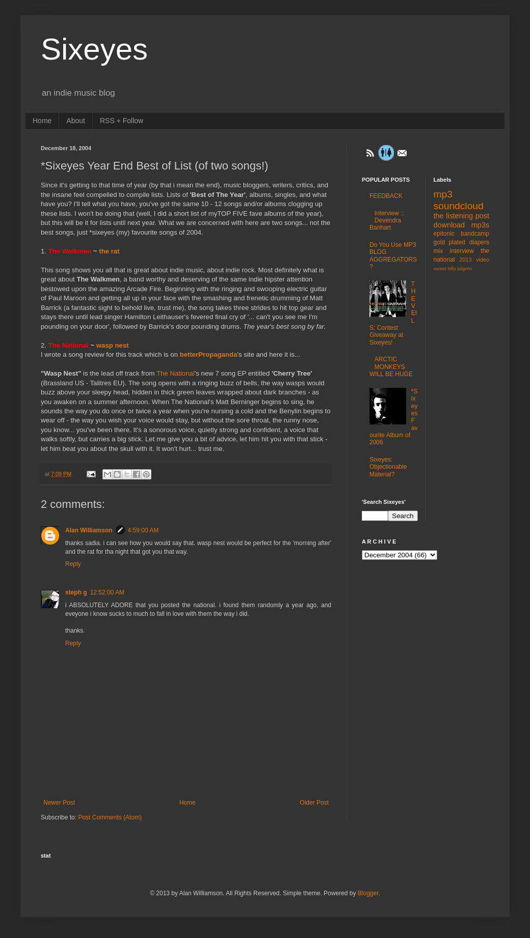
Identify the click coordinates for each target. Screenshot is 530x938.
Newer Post (59, 802)
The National (175, 373)
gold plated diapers (462, 242)
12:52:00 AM (107, 592)
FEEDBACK (386, 196)
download (449, 225)
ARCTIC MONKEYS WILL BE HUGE (391, 367)
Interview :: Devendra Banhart (386, 221)
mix (438, 250)
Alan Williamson (89, 530)
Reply (73, 563)
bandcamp (475, 233)
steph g (76, 592)
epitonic (444, 233)
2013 (466, 260)
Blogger (368, 893)
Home (42, 121)
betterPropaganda (208, 354)
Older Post (314, 802)
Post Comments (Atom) (110, 817)
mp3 (443, 194)
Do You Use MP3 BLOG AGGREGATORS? (393, 255)
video (482, 260)
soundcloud (459, 206)
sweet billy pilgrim (453, 268)
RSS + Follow (121, 121)
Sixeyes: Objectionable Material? (388, 467)
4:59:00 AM (143, 530)
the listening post (462, 216)
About (75, 121)
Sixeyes (94, 49)
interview (462, 250)
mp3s (480, 225)
